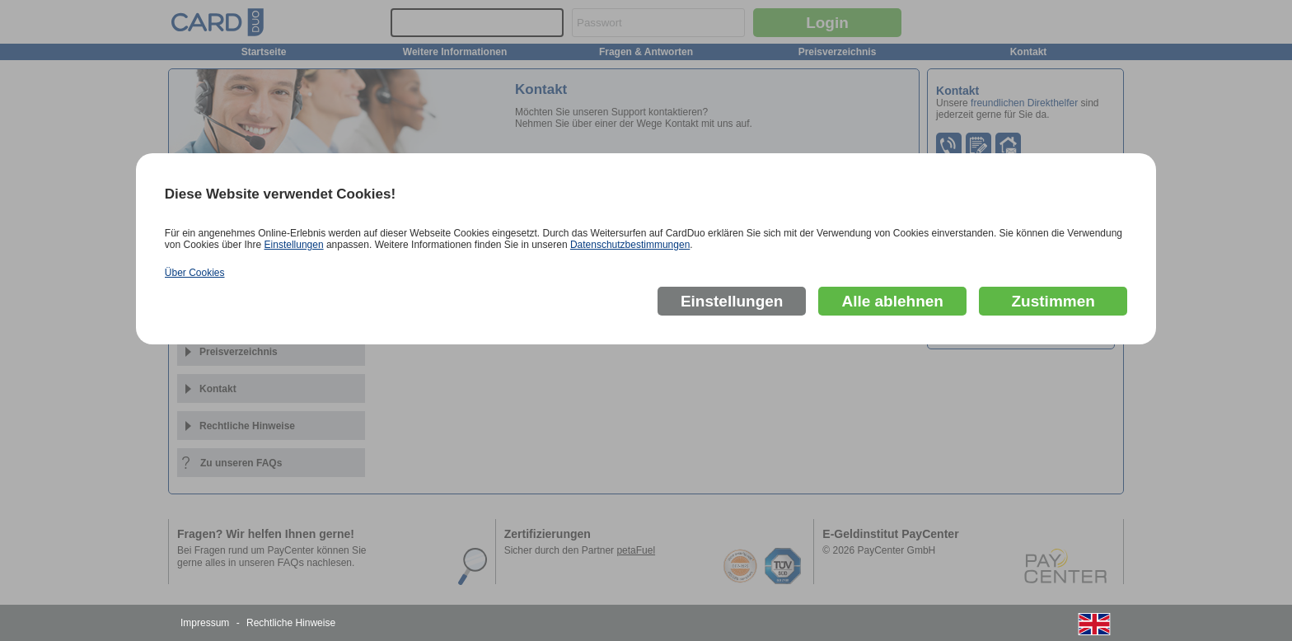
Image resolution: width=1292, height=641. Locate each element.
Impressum (204, 623)
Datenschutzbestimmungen (630, 244)
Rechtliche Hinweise (290, 623)
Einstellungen (294, 244)
